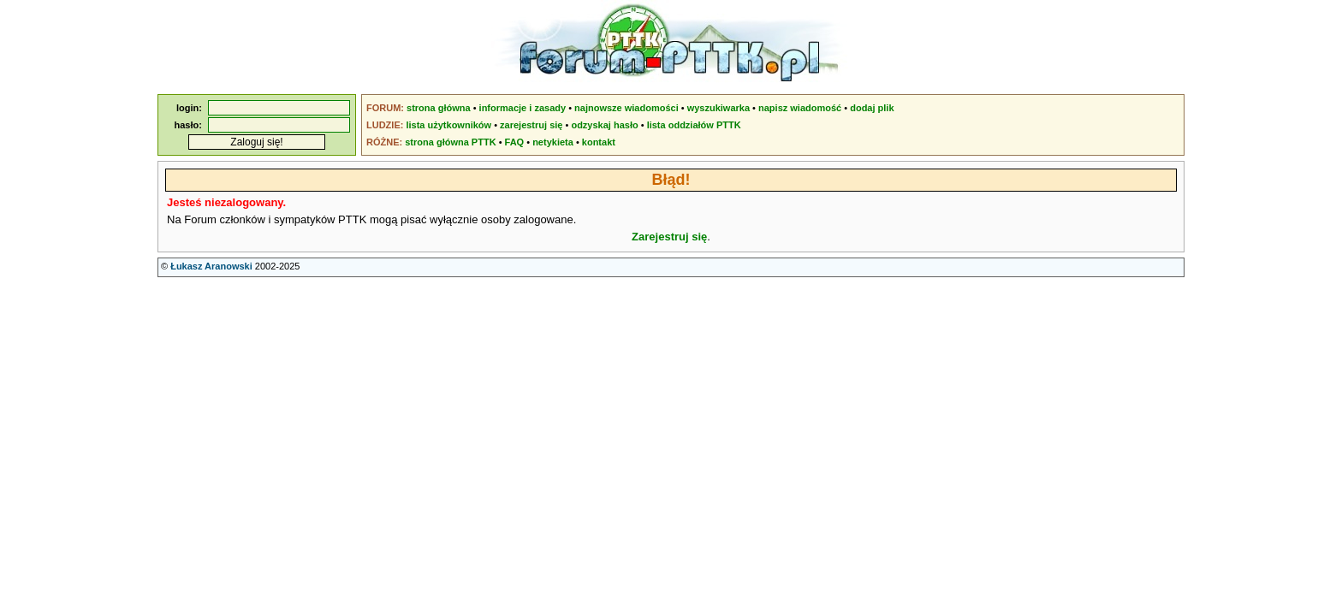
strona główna (439, 108)
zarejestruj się (531, 125)
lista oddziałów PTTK (694, 125)
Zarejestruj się (669, 236)
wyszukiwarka (718, 108)
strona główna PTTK (450, 142)
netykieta (552, 142)
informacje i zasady (523, 108)
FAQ (515, 142)
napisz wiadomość (799, 108)
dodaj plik (872, 108)
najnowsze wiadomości (626, 108)
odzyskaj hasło (604, 125)
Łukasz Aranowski (211, 266)
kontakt (598, 142)
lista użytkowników (448, 125)
